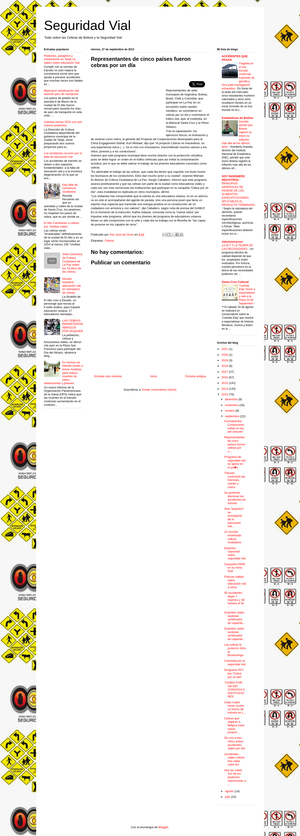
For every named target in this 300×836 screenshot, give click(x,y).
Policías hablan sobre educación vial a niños (235, 582)
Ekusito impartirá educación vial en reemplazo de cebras (71, 285)
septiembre (232, 416)
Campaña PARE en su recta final (234, 567)
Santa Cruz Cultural (235, 282)
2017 (225, 371)
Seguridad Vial (87, 25)
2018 (225, 366)
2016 (225, 377)
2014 (225, 388)
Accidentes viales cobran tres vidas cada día (234, 759)
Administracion (232, 241)
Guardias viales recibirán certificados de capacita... (234, 618)
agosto (230, 791)
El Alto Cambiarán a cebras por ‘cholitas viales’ (61, 224)
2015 (225, 383)
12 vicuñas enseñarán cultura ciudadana (232, 537)
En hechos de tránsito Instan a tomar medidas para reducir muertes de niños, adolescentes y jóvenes (63, 373)
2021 (225, 349)
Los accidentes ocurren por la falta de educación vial (63, 155)
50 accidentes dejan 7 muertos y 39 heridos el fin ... (234, 599)
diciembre (231, 399)
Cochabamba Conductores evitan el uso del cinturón (234, 426)
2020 (225, 354)
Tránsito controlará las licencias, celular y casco (234, 480)
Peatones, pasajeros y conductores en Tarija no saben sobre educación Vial (62, 59)
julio (228, 796)
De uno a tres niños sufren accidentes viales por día (234, 743)
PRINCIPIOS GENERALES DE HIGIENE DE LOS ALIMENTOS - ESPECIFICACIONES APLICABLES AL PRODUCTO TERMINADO (238, 194)
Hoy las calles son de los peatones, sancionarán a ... (235, 777)
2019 (225, 360)
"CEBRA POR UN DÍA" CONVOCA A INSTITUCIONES (234, 689)
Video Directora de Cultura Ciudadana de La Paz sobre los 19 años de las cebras (72, 263)
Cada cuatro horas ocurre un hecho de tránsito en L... (235, 707)
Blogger (163, 827)
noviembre (232, 405)
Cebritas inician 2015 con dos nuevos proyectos (63, 123)
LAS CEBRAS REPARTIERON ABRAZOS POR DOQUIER (72, 326)
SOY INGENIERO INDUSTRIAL (233, 178)
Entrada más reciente (108, 376)
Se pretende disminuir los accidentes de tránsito (234, 498)
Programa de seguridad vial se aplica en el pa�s (234, 462)
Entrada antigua (195, 376)
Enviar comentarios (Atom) (159, 389)
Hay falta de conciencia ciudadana (70, 188)
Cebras (109, 240)
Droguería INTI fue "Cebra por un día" (233, 673)
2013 (225, 394)
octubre (230, 410)
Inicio (153, 376)
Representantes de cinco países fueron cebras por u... (234, 444)
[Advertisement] (128, 104)
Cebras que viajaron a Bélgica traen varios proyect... (234, 725)
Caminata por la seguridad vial (234, 662)
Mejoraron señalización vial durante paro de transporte (61, 92)
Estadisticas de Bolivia (237, 118)
